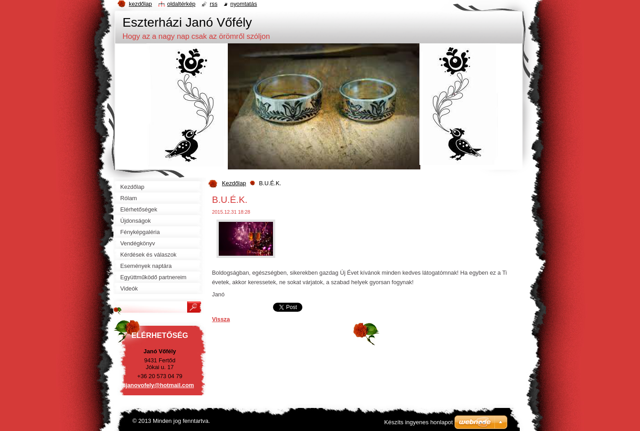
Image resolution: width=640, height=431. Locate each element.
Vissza (221, 319)
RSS (213, 3)
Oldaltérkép (181, 3)
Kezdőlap (234, 183)
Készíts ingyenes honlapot (418, 422)
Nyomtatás (244, 3)
